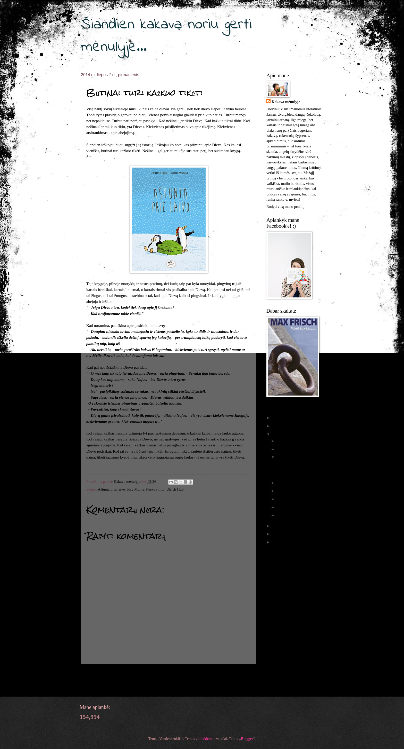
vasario (283, 507)
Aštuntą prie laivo (111, 489)
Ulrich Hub (175, 489)
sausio (282, 515)
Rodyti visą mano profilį (285, 206)
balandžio (284, 499)
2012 (276, 534)
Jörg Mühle (135, 489)
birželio (283, 483)
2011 (276, 542)
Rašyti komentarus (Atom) (123, 686)
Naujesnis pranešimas (104, 674)
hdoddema (205, 739)
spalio (282, 441)
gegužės (283, 491)
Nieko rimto (155, 489)
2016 (276, 418)
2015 (276, 426)
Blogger (247, 739)
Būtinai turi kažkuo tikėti (295, 472)
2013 (276, 526)
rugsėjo (283, 449)
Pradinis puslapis (170, 674)
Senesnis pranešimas (234, 674)
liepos (282, 457)
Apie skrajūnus (287, 464)
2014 (276, 434)
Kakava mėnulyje (286, 102)
